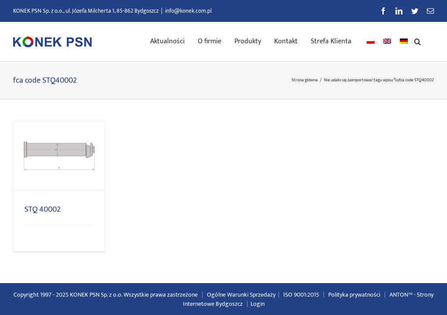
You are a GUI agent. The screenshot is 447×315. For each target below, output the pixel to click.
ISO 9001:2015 (301, 295)
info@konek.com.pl (188, 11)
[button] (417, 40)
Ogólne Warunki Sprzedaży (241, 295)
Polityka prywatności (354, 295)
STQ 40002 (42, 209)
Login (258, 304)
